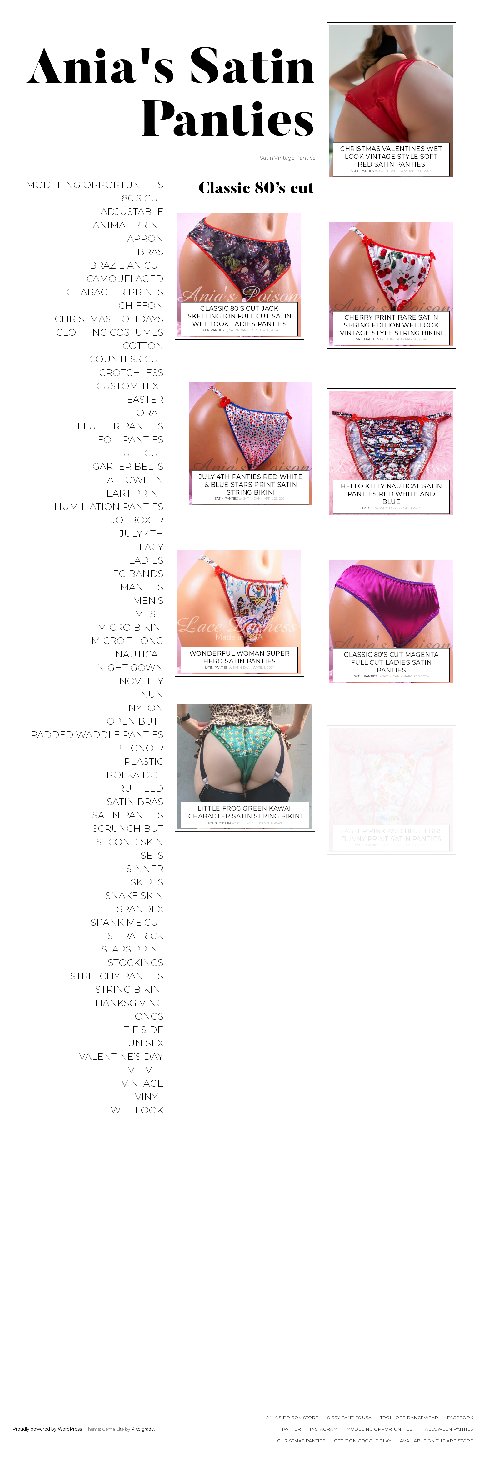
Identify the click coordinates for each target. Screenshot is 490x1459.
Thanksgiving (126, 1003)
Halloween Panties (447, 1429)
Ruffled (140, 788)
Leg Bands (135, 574)
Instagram (324, 1429)
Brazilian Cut (126, 265)
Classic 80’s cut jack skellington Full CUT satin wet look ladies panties (240, 315)
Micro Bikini (130, 627)
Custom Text (129, 386)
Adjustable (132, 211)
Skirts (147, 882)
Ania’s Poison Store (292, 1417)
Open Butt (135, 721)
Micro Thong (127, 641)
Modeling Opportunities (94, 185)
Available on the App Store (436, 1440)
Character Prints (114, 292)
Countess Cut (126, 359)
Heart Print (130, 493)
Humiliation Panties (108, 507)
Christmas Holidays (109, 319)
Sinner (144, 869)
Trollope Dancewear (409, 1417)
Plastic (143, 761)
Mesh (149, 614)
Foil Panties (130, 439)
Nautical (139, 654)
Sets (152, 855)
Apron (145, 238)
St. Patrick (135, 936)
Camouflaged (125, 279)
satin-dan (238, 330)
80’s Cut (142, 198)
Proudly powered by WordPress (47, 1429)
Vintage (142, 1083)
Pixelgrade (142, 1429)
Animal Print (128, 225)
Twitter (291, 1429)
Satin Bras (135, 802)
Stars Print (132, 949)
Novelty (141, 681)
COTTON (142, 346)
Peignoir (139, 748)
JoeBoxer (137, 520)
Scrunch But (127, 828)
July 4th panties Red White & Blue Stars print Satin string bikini (250, 484)
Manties (141, 587)
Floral (144, 413)
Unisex (145, 1043)
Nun (151, 694)
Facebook (460, 1417)
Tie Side (143, 1030)
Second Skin (129, 842)
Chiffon (140, 305)
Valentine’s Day (121, 1056)
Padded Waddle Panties (97, 734)
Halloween (131, 480)
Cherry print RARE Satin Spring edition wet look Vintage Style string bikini (391, 325)
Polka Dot (134, 775)
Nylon (145, 708)
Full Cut (140, 453)
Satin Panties (127, 815)
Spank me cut (127, 922)
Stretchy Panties (116, 976)
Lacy (151, 547)
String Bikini (129, 989)
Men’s (148, 600)
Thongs (142, 1016)
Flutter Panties (120, 426)
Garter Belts (127, 466)
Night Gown (130, 667)
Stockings (135, 962)
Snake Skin (134, 895)
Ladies (146, 560)
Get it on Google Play (362, 1440)
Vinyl (149, 1097)
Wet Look (137, 1110)
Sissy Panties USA (349, 1417)
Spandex (140, 909)
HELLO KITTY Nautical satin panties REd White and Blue (391, 493)
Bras (150, 252)
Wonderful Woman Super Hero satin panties (239, 657)
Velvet (145, 1070)
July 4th (141, 533)
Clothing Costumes (109, 332)
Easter (145, 399)
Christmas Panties (301, 1440)
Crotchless (131, 372)
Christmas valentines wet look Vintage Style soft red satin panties (391, 156)
